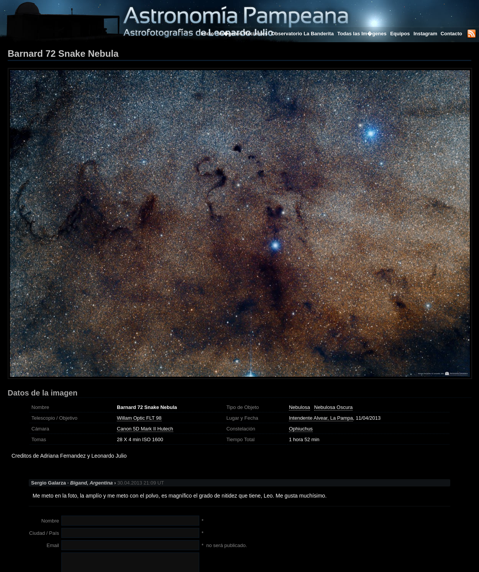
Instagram (426, 33)
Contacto (451, 33)
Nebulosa (299, 407)
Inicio (207, 33)
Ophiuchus (301, 429)
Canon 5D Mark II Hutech (145, 429)
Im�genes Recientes (242, 33)
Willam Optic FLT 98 (139, 418)
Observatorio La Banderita (302, 33)
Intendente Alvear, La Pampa (321, 418)
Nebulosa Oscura (333, 407)
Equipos (400, 33)
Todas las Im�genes (361, 33)
